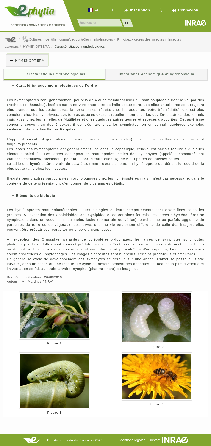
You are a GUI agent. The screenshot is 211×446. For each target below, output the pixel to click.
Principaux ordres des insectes (140, 39)
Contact (154, 440)
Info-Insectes (103, 39)
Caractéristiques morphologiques (80, 46)
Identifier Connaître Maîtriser (37, 25)
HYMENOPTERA (36, 46)
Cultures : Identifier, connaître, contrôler (55, 39)
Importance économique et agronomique (156, 74)
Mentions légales (132, 440)
